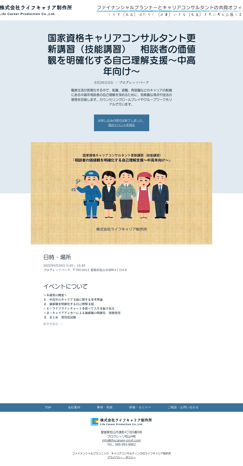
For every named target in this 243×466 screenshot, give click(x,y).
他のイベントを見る (121, 125)
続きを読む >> (53, 323)
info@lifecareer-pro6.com (121, 440)
